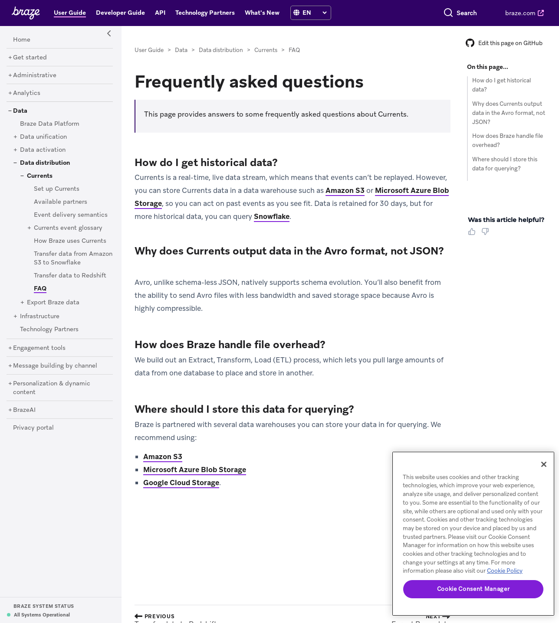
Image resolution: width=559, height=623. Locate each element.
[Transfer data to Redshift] (70, 275)
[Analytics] (26, 93)
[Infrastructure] (39, 316)
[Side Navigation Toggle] (109, 34)
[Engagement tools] (39, 348)
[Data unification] (43, 137)
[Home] (21, 40)
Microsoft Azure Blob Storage (194, 469)
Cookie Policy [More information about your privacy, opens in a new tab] (505, 570)
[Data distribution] (45, 163)
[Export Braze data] (53, 302)
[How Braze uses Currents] (70, 241)
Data (181, 50)
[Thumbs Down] (487, 234)
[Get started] (30, 57)
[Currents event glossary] (68, 228)
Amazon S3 (345, 190)
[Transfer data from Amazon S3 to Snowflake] (73, 258)
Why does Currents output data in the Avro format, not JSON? (508, 113)
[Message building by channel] (55, 366)
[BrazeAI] (24, 410)
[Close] (543, 464)
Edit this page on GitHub (504, 43)
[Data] (20, 111)
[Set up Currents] (56, 189)
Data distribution (220, 50)
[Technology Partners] (49, 329)
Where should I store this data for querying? (504, 164)
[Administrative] (34, 75)
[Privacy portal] (33, 428)
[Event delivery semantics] (71, 215)
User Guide (149, 50)
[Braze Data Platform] (49, 124)
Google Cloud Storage (181, 482)
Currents (266, 50)
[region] (473, 533)
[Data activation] (43, 150)
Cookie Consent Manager (473, 589)
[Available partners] (60, 202)
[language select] (314, 12)
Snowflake (271, 216)
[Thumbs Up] (473, 234)
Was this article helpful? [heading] (506, 220)
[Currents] (40, 176)
